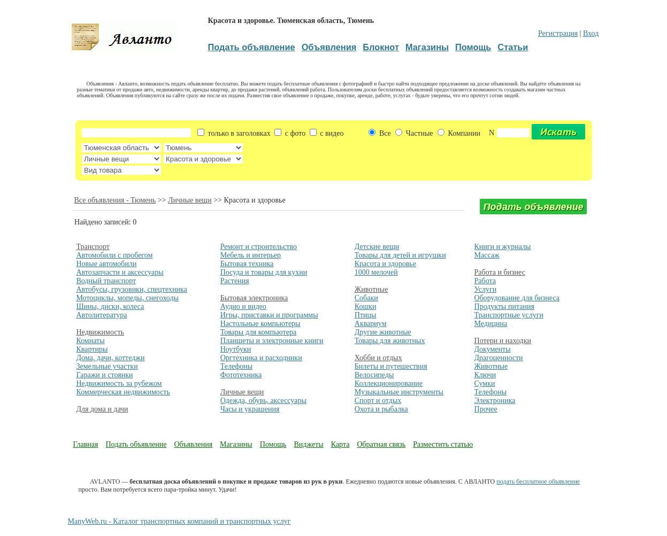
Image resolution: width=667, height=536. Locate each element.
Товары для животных (390, 341)
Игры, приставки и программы (269, 315)
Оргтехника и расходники (261, 358)
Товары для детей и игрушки (400, 255)
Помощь (273, 444)
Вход (591, 33)
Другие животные (383, 332)
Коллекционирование (389, 383)
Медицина (491, 324)
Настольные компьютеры (260, 324)
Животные (371, 289)
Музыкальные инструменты (399, 392)
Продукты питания (504, 306)
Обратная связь (381, 444)
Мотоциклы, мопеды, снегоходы (127, 298)
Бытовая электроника (254, 298)
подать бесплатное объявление (538, 481)
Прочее (485, 409)
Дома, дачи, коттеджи (110, 358)
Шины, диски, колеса (110, 306)
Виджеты (309, 444)
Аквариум (371, 324)
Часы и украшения (250, 409)
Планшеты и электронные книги (272, 341)
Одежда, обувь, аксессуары (263, 401)
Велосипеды (374, 375)
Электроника (495, 401)
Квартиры (92, 349)
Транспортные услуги (508, 315)
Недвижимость (100, 332)
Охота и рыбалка (381, 409)
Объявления (193, 444)
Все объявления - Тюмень (115, 200)
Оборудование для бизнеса (516, 298)
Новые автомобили (106, 264)
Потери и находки (502, 341)
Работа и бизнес (499, 272)
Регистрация (558, 33)
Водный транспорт (106, 281)
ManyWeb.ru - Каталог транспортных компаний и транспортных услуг (179, 521)
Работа (485, 281)
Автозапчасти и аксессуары (120, 272)
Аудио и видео (243, 306)
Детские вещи (377, 247)
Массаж (487, 255)
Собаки (366, 298)
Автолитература (101, 315)
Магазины (236, 444)
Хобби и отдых (378, 358)
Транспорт (93, 247)
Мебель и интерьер (250, 255)
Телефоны (236, 366)
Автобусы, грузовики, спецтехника (131, 289)
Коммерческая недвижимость (123, 392)
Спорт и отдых (378, 401)
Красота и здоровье (385, 264)
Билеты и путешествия (391, 366)
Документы (492, 349)
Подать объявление (136, 444)
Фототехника (241, 375)
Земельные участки (107, 366)
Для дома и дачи (102, 409)
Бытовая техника (247, 264)
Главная (85, 444)
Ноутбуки (235, 349)
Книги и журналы (502, 247)
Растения (234, 281)
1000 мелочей (376, 272)
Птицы (366, 315)
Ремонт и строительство (258, 247)
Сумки (484, 383)
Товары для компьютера (258, 332)
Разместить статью (443, 444)
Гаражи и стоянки (104, 375)
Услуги (485, 289)
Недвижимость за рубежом (119, 383)
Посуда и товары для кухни (264, 272)
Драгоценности (498, 358)
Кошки (366, 306)
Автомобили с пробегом (114, 255)
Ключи (485, 375)
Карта (340, 444)
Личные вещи (190, 200)
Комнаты (90, 341)
